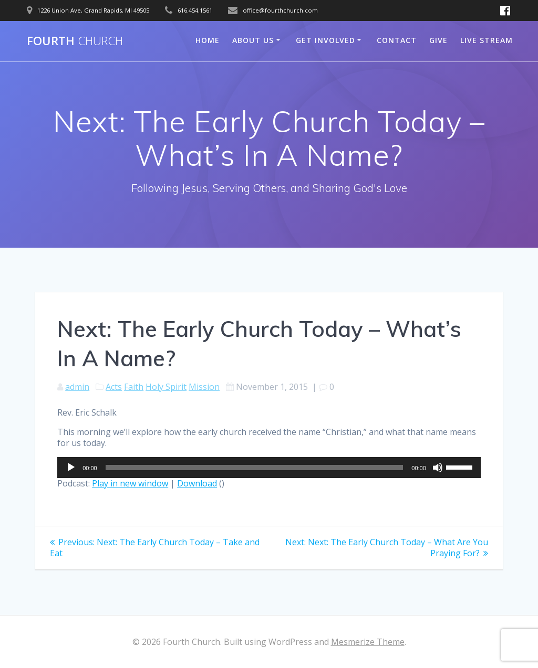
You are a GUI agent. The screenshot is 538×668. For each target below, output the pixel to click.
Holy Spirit (166, 387)
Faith (133, 387)
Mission (204, 387)
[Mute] (437, 467)
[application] (269, 467)
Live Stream (486, 40)
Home (207, 40)
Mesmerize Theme (368, 642)
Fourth (75, 41)
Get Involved (325, 40)
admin (77, 387)
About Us (253, 40)
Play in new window (130, 483)
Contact (397, 40)
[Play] (71, 467)
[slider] (255, 467)
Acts (114, 387)
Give (438, 40)
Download (197, 483)
